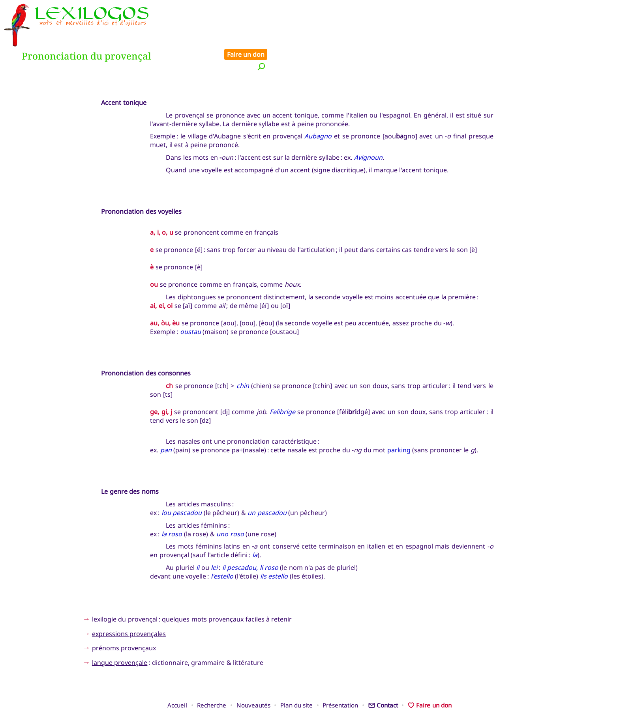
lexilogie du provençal (125, 592)
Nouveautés (253, 679)
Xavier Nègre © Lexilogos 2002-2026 (310, 691)
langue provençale (119, 635)
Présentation (340, 679)
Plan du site (296, 679)
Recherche (211, 679)
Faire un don (592, 8)
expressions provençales (129, 607)
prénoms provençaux (124, 621)
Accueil (177, 679)
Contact (383, 679)
